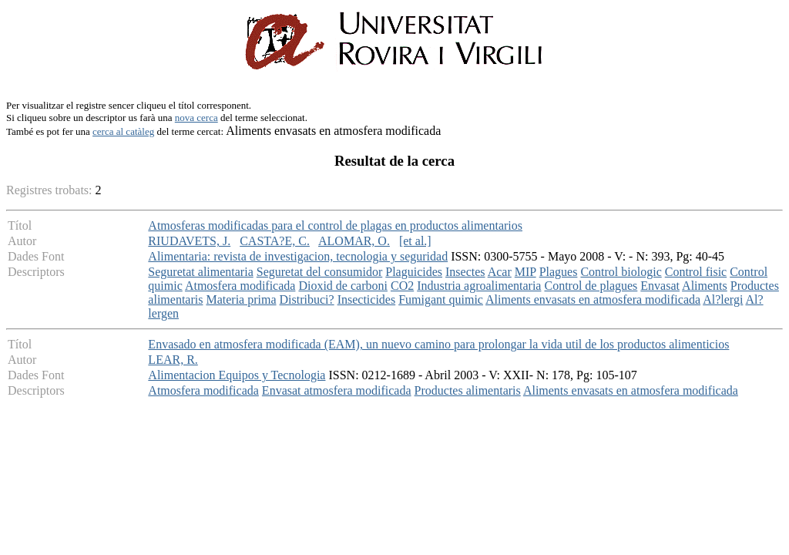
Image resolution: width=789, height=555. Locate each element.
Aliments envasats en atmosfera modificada (592, 299)
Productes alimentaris (468, 390)
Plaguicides (413, 271)
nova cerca (196, 117)
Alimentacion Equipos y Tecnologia (236, 375)
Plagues (558, 271)
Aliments (704, 285)
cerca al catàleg (123, 131)
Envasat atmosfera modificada (336, 390)
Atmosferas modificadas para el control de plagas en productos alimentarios (335, 225)
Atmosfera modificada (240, 285)
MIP (525, 271)
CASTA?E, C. (275, 240)
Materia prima (241, 299)
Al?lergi (723, 299)
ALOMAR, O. (354, 240)
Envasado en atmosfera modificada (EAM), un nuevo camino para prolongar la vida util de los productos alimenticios (438, 344)
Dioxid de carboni (343, 285)
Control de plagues (590, 285)
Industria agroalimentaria (479, 285)
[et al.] (415, 240)
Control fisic (696, 271)
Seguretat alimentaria (200, 271)
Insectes (465, 271)
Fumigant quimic (440, 299)
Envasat (660, 285)
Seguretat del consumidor (320, 271)
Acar (500, 271)
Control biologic (620, 271)
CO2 (402, 285)
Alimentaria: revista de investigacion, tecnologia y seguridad (298, 256)
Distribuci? (307, 299)
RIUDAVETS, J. (189, 240)
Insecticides (366, 299)
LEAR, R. (172, 359)
